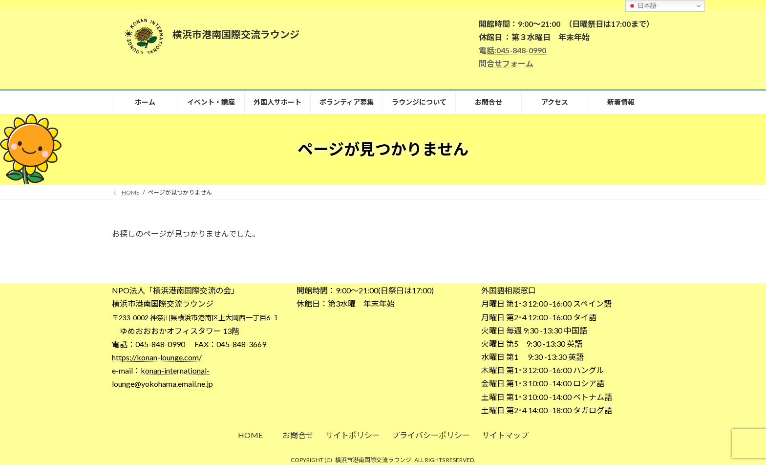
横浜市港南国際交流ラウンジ (373, 460)
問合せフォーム (506, 63)
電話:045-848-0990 (512, 50)
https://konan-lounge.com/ (157, 357)
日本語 (642, 6)
